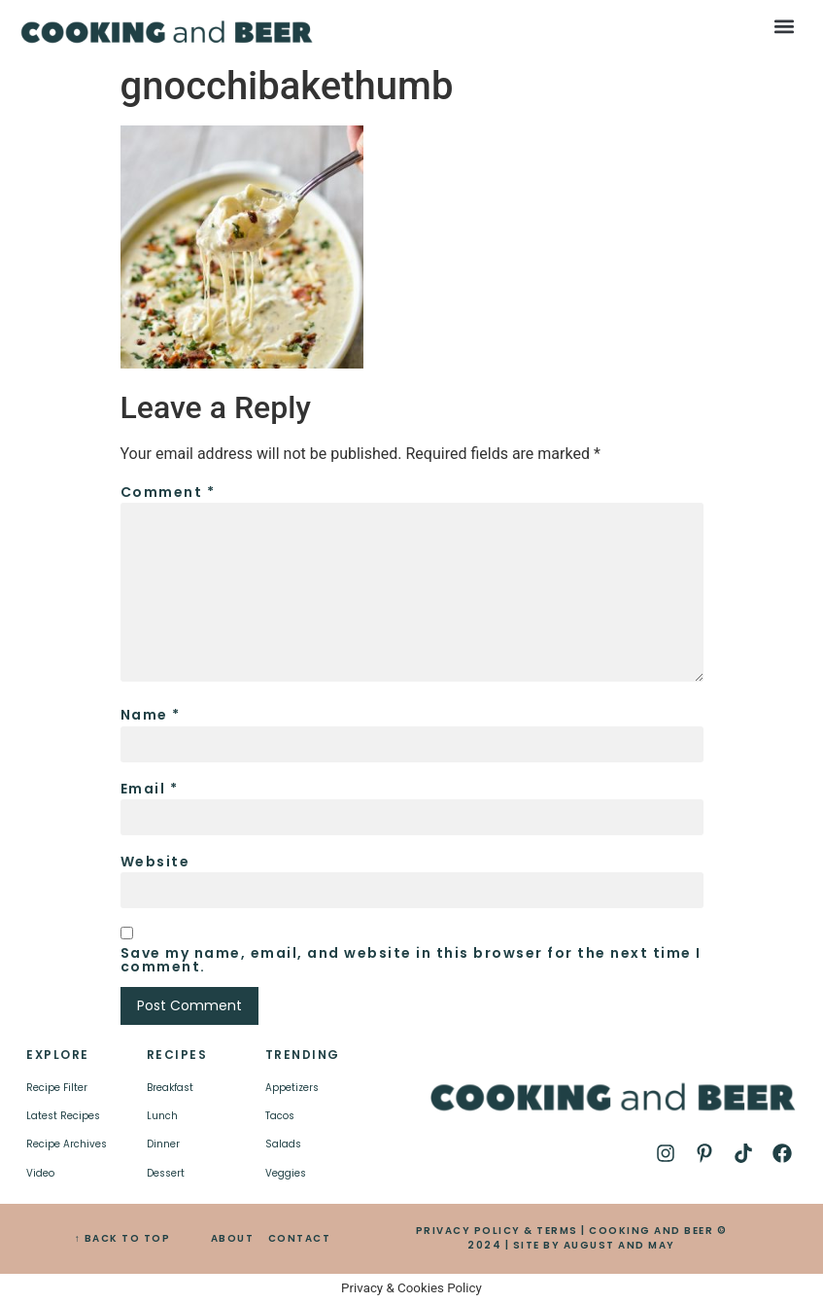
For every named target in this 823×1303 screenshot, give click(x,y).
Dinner (163, 1144)
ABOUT (233, 1238)
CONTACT (299, 1238)
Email (149, 788)
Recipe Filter (56, 1087)
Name (150, 715)
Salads (283, 1144)
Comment (168, 492)
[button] (785, 26)
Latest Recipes (63, 1116)
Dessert (166, 1173)
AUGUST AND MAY (619, 1245)
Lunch (162, 1116)
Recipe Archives (66, 1144)
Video (40, 1173)
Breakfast (170, 1087)
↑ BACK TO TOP (123, 1238)
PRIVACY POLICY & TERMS (497, 1230)
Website (155, 861)
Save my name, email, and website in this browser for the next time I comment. (411, 959)
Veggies (285, 1173)
